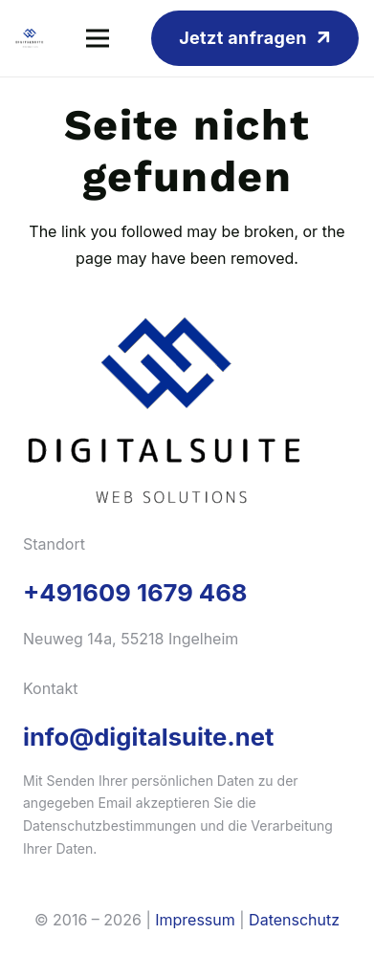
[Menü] (97, 38)
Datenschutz (294, 919)
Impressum (195, 919)
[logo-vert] (29, 38)
